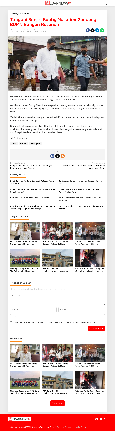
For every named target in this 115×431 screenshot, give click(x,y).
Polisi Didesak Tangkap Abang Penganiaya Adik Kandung (23, 242)
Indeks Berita (80, 427)
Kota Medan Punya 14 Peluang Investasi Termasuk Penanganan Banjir (82, 165)
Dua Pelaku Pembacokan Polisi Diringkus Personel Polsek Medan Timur (32, 190)
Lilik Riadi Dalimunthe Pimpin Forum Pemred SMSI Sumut (87, 242)
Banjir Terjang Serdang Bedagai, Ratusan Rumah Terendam (32, 182)
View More (57, 403)
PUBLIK (21, 31)
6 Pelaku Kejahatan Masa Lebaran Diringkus (30, 198)
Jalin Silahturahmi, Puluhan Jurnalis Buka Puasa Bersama (81, 199)
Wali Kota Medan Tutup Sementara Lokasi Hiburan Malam (82, 207)
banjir (14, 143)
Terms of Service (64, 427)
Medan (23, 143)
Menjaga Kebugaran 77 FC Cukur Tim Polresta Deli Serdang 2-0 (25, 269)
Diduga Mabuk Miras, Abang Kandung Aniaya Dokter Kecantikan (55, 242)
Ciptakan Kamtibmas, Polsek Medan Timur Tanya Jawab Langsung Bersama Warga (32, 207)
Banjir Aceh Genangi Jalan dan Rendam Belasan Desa (81, 182)
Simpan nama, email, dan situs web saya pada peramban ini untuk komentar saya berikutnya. (53, 322)
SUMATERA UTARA (31, 31)
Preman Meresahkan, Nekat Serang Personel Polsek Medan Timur (79, 190)
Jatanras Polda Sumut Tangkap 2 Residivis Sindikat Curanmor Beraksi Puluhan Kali (89, 269)
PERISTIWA (14, 31)
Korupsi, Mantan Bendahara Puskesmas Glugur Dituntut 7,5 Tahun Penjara (33, 165)
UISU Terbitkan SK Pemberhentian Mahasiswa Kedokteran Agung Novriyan (55, 269)
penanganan (35, 143)
